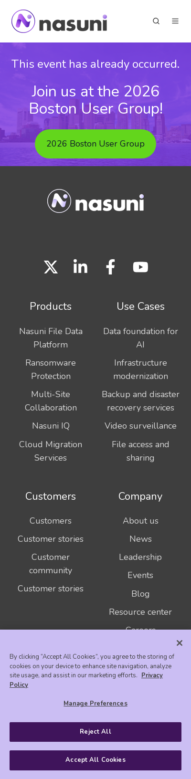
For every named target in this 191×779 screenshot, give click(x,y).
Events (140, 575)
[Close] (179, 642)
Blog (140, 594)
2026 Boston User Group (95, 143)
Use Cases (141, 306)
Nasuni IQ (51, 426)
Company (140, 496)
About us (141, 520)
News (140, 539)
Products (51, 306)
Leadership (140, 557)
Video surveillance (141, 426)
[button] (156, 21)
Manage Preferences (95, 703)
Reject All (95, 731)
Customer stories (51, 539)
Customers (50, 496)
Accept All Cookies (95, 760)
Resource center (140, 612)
